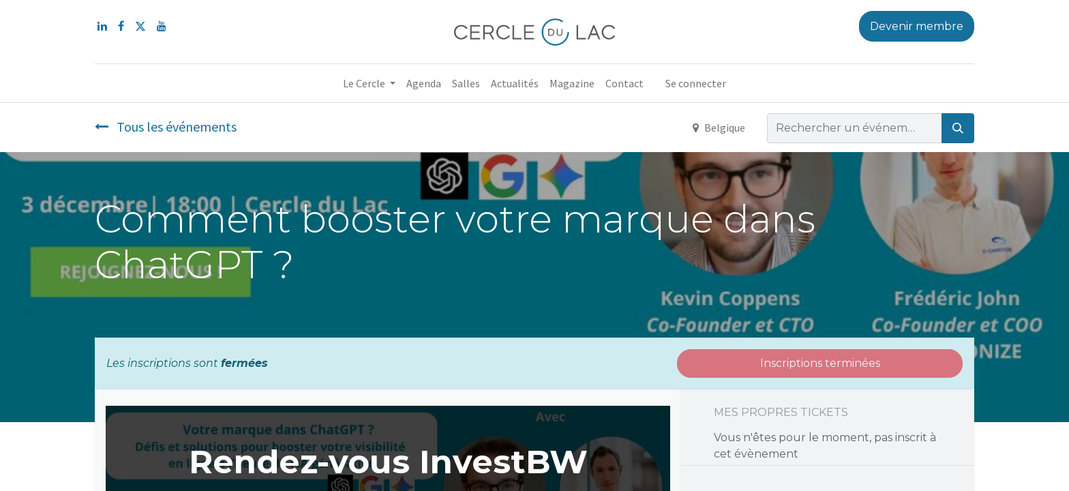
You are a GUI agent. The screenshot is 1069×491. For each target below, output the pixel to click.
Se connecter (695, 83)
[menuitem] (424, 83)
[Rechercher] (958, 128)
